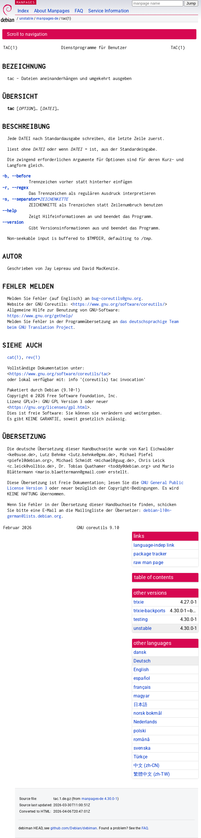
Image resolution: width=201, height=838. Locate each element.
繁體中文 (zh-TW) (152, 774)
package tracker (150, 554)
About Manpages (51, 11)
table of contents (154, 577)
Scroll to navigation (27, 34)
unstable (26, 18)
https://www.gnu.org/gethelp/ (40, 315)
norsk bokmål (148, 713)
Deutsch (142, 661)
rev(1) (33, 357)
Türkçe (140, 756)
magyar (141, 696)
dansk (140, 652)
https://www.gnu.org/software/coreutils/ (119, 304)
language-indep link (154, 545)
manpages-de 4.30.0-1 (99, 799)
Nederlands (145, 722)
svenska (142, 748)
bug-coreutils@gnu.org (116, 298)
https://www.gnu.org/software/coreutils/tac (59, 373)
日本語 (140, 704)
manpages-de (47, 18)
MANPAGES (25, 2)
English (141, 669)
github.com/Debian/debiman (73, 828)
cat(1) (14, 357)
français (142, 687)
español (142, 678)
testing (141, 619)
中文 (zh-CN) (147, 765)
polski (140, 731)
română (142, 739)
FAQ (79, 11)
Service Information (108, 11)
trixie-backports (149, 610)
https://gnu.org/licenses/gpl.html (48, 407)
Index (23, 11)
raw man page (148, 562)
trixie (139, 602)
